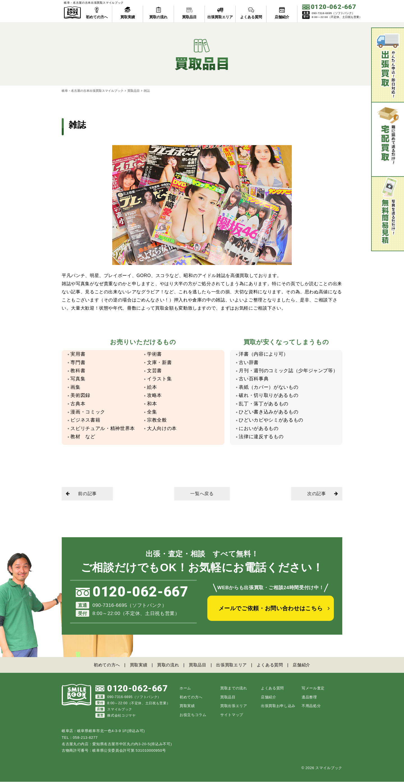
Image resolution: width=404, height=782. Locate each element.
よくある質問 (270, 664)
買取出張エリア (233, 706)
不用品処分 (311, 706)
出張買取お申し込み (278, 706)
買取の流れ (168, 664)
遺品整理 (309, 697)
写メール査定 (313, 688)
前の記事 (81, 493)
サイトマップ (231, 715)
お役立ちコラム (193, 715)
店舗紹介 (301, 664)
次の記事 (322, 493)
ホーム (185, 688)
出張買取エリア (231, 664)
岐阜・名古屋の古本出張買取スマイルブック (92, 90)
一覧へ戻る (202, 493)
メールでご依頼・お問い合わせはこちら (271, 608)
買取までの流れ (233, 688)
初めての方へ (107, 664)
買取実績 (139, 664)
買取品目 (133, 90)
